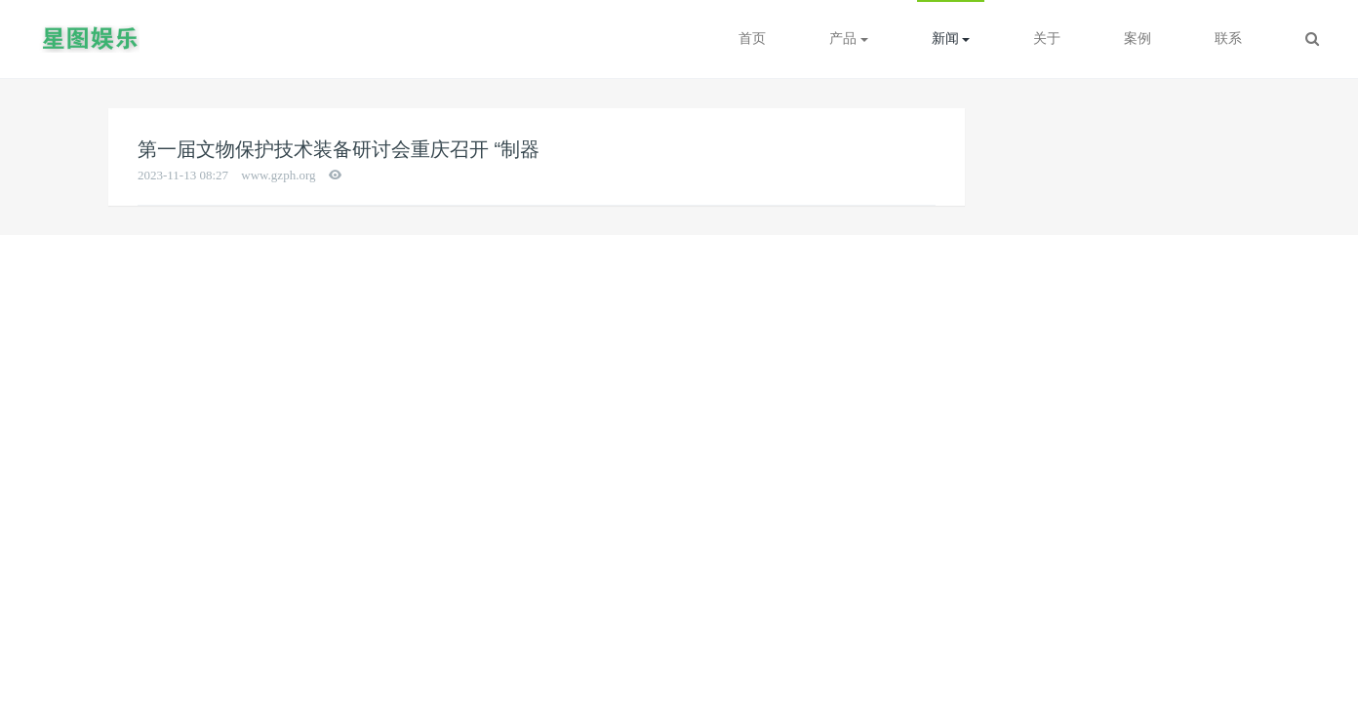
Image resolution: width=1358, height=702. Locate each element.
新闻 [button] (951, 38)
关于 (1046, 38)
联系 (1228, 38)
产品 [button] (848, 38)
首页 (752, 38)
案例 (1137, 38)
